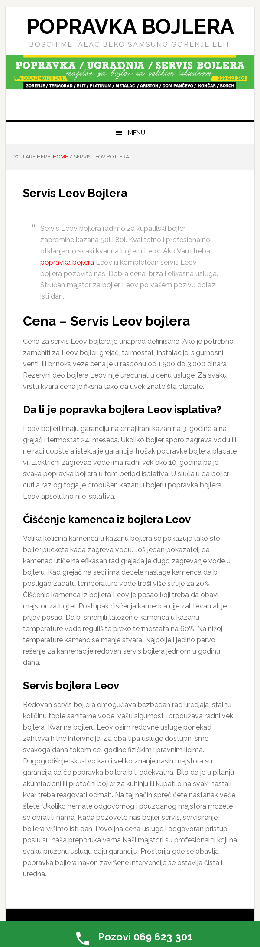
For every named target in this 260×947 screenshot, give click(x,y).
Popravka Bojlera (130, 26)
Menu (136, 132)
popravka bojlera (67, 262)
